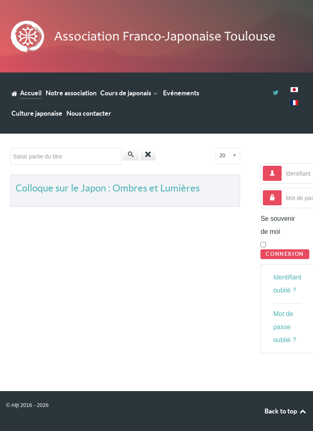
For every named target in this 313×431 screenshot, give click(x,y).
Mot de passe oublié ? (284, 326)
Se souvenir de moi (277, 225)
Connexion (285, 254)
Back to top (286, 411)
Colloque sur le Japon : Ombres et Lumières (107, 188)
